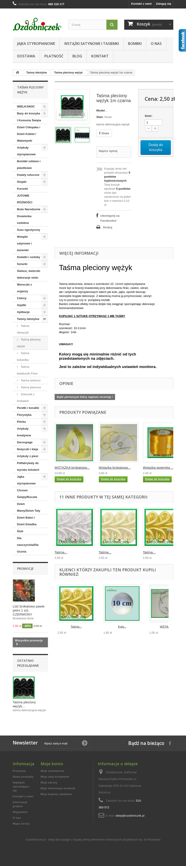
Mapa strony (21, 823)
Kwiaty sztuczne (28, 175)
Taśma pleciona (30, 387)
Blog (77, 56)
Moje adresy (49, 782)
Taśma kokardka (23, 356)
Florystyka (24, 414)
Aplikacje (23, 312)
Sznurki (22, 264)
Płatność (53, 56)
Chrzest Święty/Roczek (27, 494)
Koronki (22, 188)
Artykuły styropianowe (26, 151)
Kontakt (100, 56)
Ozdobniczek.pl (35, 839)
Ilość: (148, 116)
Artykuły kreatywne (24, 432)
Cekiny (22, 298)
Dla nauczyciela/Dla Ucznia (28, 544)
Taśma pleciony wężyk (68, 72)
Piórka (21, 421)
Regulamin (20, 812)
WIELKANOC (26, 106)
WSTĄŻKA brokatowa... (72, 467)
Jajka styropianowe (36, 43)
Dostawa (26, 56)
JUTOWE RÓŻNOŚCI (24, 199)
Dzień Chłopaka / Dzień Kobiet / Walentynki (28, 134)
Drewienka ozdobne (24, 219)
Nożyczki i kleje (27, 449)
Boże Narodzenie (28, 209)
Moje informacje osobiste (58, 788)
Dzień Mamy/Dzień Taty (28, 507)
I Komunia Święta (29, 120)
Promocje (25, 568)
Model (100, 110)
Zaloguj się (163, 3)
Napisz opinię (108, 151)
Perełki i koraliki (28, 408)
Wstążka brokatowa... (115, 467)
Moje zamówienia (52, 771)
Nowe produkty (23, 776)
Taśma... (61, 552)
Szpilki (21, 305)
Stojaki (22, 181)
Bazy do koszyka (28, 113)
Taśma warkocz (30, 380)
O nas (156, 43)
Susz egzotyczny (28, 229)
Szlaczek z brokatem (26, 398)
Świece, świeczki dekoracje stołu (28, 274)
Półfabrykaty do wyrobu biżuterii (28, 466)
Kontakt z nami (141, 3)
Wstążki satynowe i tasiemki (91, 43)
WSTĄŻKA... (168, 626)
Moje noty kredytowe (55, 776)
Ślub (20, 531)
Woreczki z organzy (24, 288)
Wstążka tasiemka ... (158, 467)
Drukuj (107, 227)
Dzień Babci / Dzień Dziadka (26, 521)
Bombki (135, 43)
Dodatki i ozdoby (28, 257)
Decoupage (25, 442)
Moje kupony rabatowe (56, 794)
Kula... (122, 626)
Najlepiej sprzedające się (21, 786)
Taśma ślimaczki (23, 329)
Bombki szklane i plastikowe (28, 165)
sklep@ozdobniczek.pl (130, 815)
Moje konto (52, 763)
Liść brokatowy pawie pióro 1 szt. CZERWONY (29, 610)
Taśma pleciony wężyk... (24, 704)
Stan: (100, 117)
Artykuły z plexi (27, 456)
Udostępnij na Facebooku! (110, 218)
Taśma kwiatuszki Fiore (27, 370)
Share (104, 133)
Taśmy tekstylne (36, 72)
